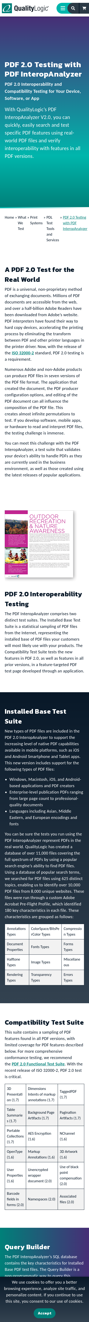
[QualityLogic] (25, 8)
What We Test (22, 223)
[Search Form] (73, 8)
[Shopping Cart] (84, 8)
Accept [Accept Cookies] (45, 1313)
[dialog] (44, 1299)
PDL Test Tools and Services (53, 228)
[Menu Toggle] (64, 8)
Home (9, 217)
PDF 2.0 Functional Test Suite (38, 1064)
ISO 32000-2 (23, 353)
